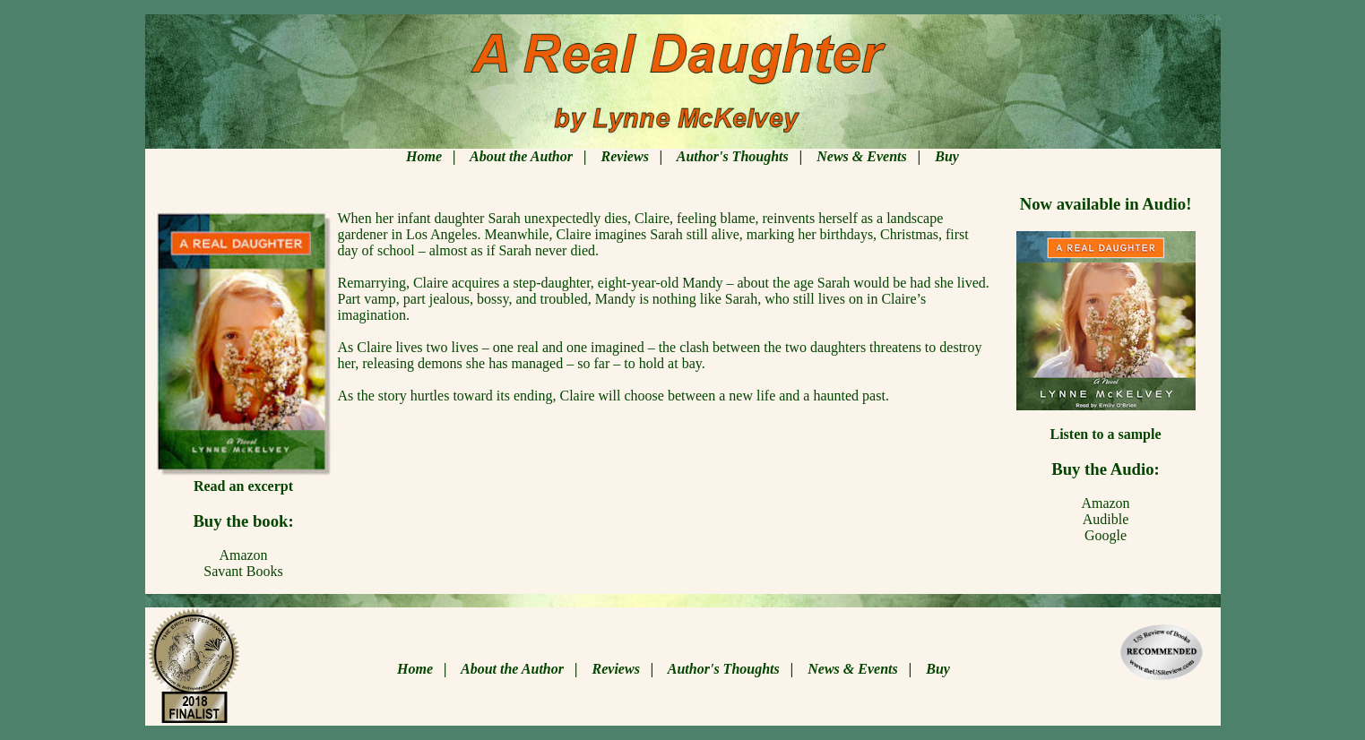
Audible (1106, 519)
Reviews (625, 156)
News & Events (861, 156)
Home (424, 156)
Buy (947, 156)
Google (1105, 535)
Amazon (1105, 503)
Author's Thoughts (733, 156)
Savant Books (242, 571)
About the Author (521, 156)
